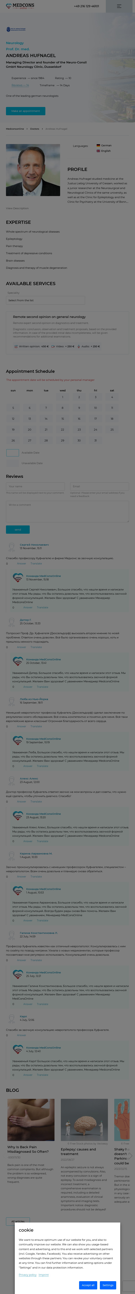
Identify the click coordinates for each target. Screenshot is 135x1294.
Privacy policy (28, 1274)
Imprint (44, 1274)
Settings (108, 1285)
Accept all (88, 1285)
